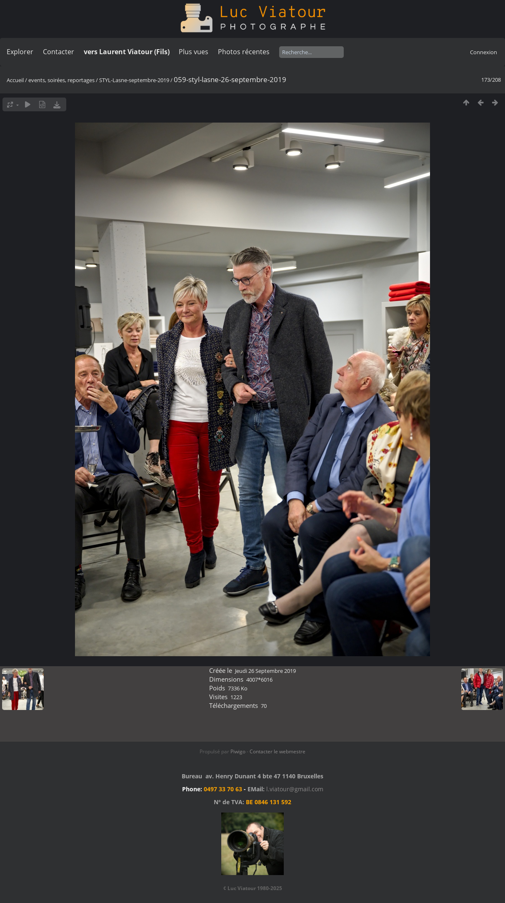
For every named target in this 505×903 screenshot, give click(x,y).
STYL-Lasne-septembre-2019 (134, 80)
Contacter (58, 51)
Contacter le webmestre (277, 751)
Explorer (20, 51)
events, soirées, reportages (62, 80)
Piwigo (237, 751)
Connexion (483, 52)
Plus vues (193, 51)
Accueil (15, 80)
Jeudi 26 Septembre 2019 (265, 671)
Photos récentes (244, 51)
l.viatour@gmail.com (294, 789)
